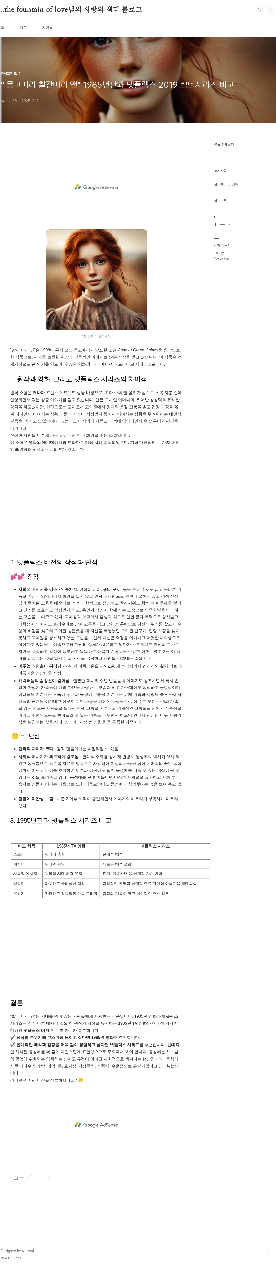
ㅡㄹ (222, 224)
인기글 (233, 185)
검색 (260, 10)
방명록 (47, 27)
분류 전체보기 (224, 145)
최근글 (218, 185)
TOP (271, 1253)
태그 (23, 27)
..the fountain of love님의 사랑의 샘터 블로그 (71, 9)
